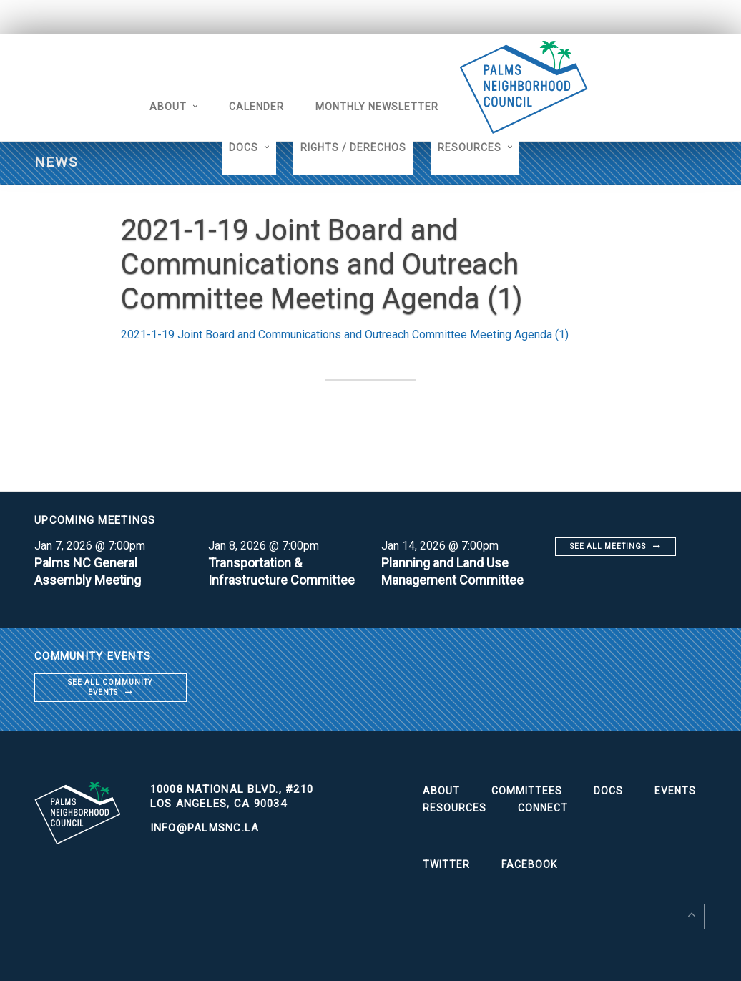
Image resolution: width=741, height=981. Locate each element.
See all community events (110, 687)
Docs (243, 147)
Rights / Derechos (353, 147)
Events (675, 790)
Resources (469, 147)
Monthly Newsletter (376, 106)
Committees (526, 790)
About (168, 106)
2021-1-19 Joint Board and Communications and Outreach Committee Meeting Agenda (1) (345, 334)
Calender (256, 106)
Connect (543, 808)
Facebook (529, 864)
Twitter (446, 864)
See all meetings (608, 546)
